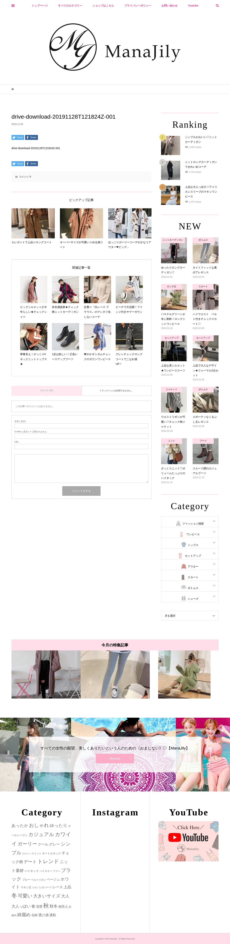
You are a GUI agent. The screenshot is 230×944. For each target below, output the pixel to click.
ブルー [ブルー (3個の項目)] (26, 879)
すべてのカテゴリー (70, 5)
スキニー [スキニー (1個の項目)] (26, 853)
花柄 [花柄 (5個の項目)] (34, 915)
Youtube (193, 5)
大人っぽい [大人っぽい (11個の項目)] (21, 906)
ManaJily (115, 758)
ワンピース (193, 534)
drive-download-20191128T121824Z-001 (35, 148)
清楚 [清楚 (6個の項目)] (39, 906)
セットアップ (193, 555)
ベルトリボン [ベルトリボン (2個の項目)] (38, 879)
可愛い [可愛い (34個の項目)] (25, 895)
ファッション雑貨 (193, 523)
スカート (193, 577)
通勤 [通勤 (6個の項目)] (52, 915)
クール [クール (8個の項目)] (43, 844)
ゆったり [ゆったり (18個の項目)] (58, 825)
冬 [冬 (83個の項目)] (14, 895)
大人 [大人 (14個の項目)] (65, 896)
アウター (193, 566)
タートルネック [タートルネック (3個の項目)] (51, 853)
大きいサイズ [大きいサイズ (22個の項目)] (47, 895)
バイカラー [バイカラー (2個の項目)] (46, 871)
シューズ (193, 598)
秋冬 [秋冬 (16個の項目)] (54, 906)
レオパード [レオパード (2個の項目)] (45, 887)
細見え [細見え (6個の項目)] (63, 906)
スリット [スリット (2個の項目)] (36, 853)
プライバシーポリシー (137, 5)
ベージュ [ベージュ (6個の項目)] (53, 879)
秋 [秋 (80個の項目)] (46, 906)
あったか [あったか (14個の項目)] (19, 825)
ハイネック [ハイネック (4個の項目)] (32, 871)
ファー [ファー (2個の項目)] (56, 871)
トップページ (40, 5)
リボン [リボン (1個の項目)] (35, 887)
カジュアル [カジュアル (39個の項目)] (41, 834)
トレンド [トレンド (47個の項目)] (48, 861)
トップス (193, 545)
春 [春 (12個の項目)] (33, 906)
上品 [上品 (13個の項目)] (67, 887)
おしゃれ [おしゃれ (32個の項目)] (39, 825)
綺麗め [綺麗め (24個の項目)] (24, 914)
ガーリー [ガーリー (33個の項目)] (27, 843)
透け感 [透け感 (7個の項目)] (43, 915)
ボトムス (193, 587)
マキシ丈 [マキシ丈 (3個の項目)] (26, 887)
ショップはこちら (103, 5)
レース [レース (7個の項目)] (57, 887)
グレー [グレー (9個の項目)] (54, 844)
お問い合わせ (169, 5)
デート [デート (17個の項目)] (30, 861)
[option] (46, 674)
